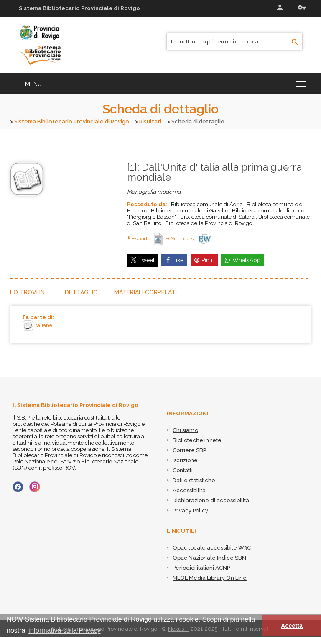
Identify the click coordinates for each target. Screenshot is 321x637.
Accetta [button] (292, 625)
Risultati (150, 121)
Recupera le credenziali (302, 7)
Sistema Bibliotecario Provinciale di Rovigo (71, 121)
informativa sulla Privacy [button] (64, 630)
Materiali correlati (145, 292)
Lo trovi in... (29, 292)
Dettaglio (81, 292)
